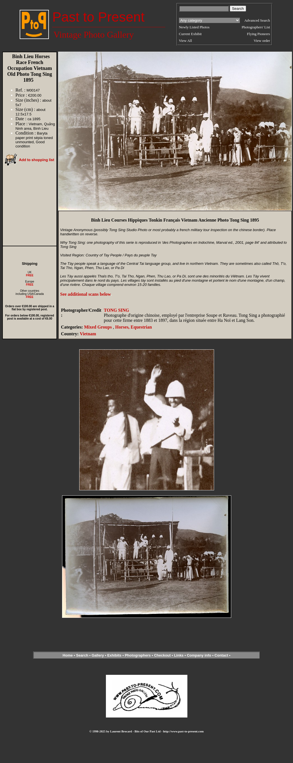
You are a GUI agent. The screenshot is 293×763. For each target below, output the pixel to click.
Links (178, 655)
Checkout (162, 655)
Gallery (98, 655)
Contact (221, 655)
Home (68, 655)
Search (82, 655)
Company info (199, 655)
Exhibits (114, 655)
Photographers (138, 655)
